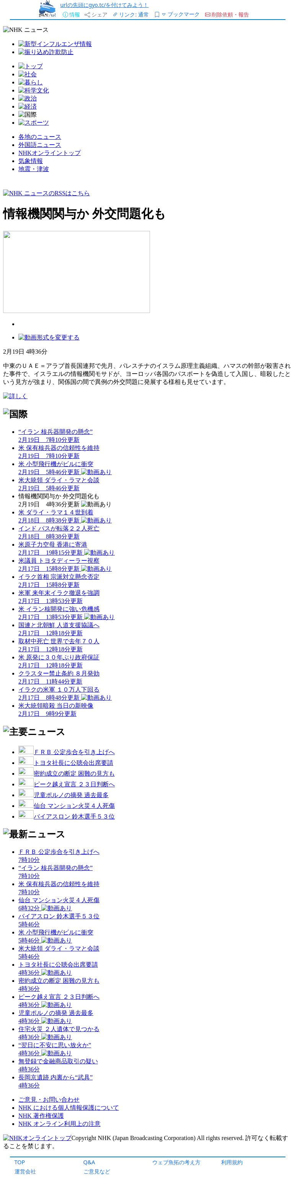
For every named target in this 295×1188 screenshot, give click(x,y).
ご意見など (96, 1171)
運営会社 (25, 1171)
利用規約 (232, 1162)
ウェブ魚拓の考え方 (176, 1162)
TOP (20, 1162)
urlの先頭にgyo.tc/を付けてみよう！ (104, 4)
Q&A (89, 1162)
